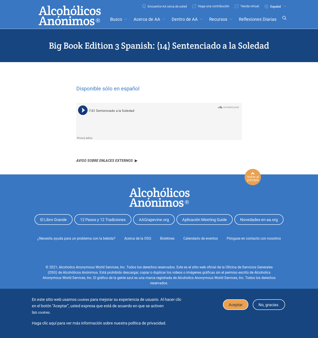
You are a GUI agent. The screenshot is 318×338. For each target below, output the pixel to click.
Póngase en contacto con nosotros (254, 238)
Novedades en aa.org (259, 219)
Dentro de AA (185, 19)
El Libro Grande (53, 219)
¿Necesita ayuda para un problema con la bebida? (76, 238)
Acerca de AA (147, 19)
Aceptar (236, 304)
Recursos (218, 19)
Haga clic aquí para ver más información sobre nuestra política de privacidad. (99, 323)
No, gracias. (269, 304)
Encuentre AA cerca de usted (167, 6)
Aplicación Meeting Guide (204, 219)
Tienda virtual (249, 6)
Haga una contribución (213, 6)
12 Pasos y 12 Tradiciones (103, 219)
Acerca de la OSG (137, 238)
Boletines (167, 238)
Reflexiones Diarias (257, 19)
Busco (116, 19)
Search (283, 21)
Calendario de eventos (200, 238)
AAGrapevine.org (154, 219)
